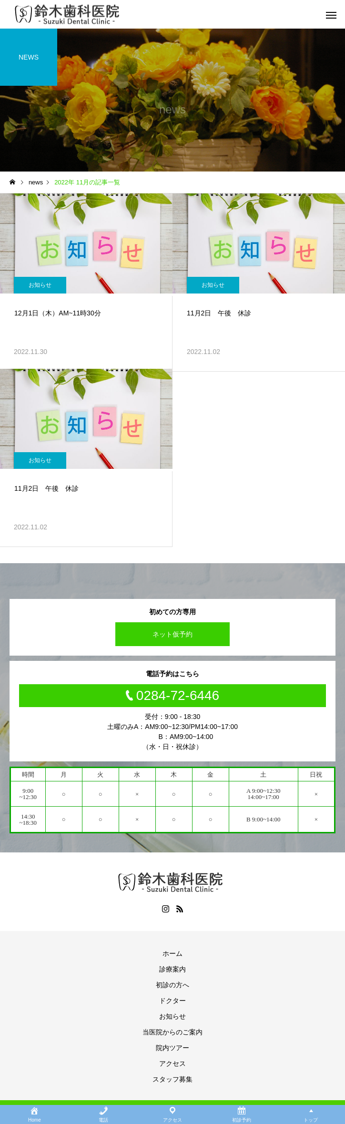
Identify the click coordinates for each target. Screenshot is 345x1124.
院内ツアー (172, 1048)
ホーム (172, 953)
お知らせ (40, 285)
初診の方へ (172, 985)
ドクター (172, 1000)
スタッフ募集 (172, 1079)
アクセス (172, 1063)
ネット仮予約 (172, 634)
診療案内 (172, 969)
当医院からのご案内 (172, 1032)
